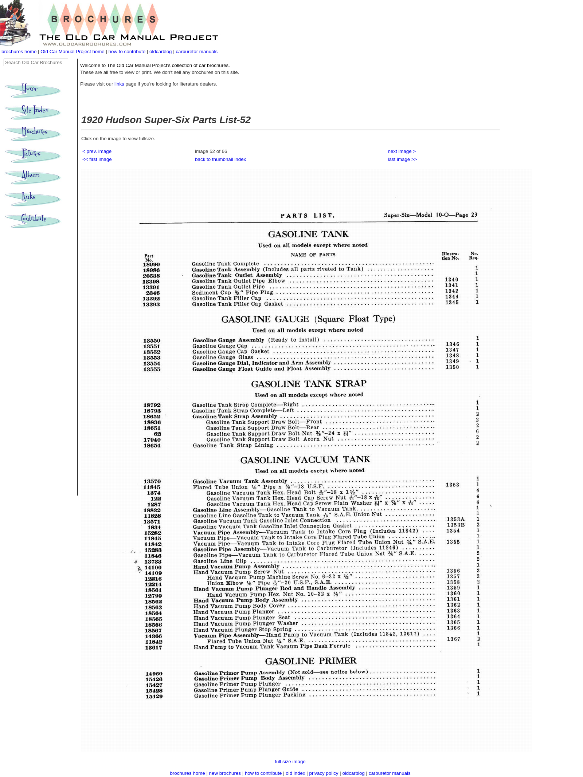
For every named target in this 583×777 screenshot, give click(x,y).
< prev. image (96, 151)
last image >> (402, 159)
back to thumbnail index (220, 159)
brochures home (18, 51)
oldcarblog (160, 51)
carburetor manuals (197, 51)
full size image (290, 761)
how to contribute (127, 51)
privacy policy (324, 773)
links (119, 84)
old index (295, 773)
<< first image (97, 159)
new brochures (225, 773)
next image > (402, 151)
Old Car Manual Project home (73, 51)
